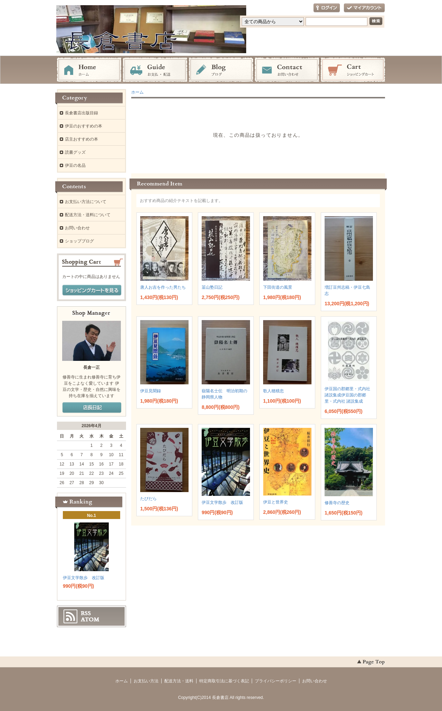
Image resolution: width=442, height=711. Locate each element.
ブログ (221, 70)
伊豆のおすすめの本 (83, 126)
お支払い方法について (85, 201)
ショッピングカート (352, 70)
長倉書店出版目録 (81, 113)
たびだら (148, 498)
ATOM (90, 619)
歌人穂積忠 (273, 390)
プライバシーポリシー (275, 681)
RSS (86, 613)
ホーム (89, 70)
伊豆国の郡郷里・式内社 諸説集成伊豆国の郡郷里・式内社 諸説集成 (347, 395)
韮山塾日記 (212, 287)
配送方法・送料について (87, 214)
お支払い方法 (146, 681)
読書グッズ (75, 152)
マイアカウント (364, 8)
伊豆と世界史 (275, 502)
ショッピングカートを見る (92, 290)
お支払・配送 (155, 70)
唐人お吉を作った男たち (163, 287)
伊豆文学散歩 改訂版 (222, 502)
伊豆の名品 (75, 165)
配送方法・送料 (178, 681)
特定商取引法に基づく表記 (224, 681)
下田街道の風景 (277, 287)
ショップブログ (79, 241)
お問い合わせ (286, 70)
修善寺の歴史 (337, 502)
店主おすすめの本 (81, 139)
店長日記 (92, 407)
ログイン (326, 8)
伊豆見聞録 (150, 390)
